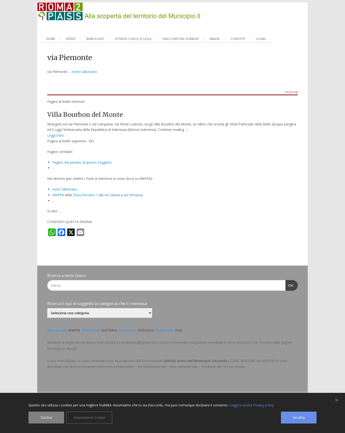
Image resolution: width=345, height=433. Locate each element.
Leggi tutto (55, 135)
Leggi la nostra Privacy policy (251, 405)
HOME (50, 39)
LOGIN (261, 39)
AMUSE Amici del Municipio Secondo (195, 360)
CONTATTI (238, 39)
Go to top (291, 92)
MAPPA (58, 195)
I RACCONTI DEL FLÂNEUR (180, 39)
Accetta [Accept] (299, 417)
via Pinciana (133, 195)
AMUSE (215, 39)
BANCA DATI (95, 39)
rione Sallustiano (84, 71)
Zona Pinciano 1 (85, 195)
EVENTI (71, 39)
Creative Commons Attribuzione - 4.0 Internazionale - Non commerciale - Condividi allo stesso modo (163, 366)
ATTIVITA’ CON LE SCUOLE (133, 39)
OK (289, 284)
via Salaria (112, 195)
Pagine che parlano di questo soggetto (82, 162)
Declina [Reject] (46, 417)
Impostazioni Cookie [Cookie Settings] (89, 417)
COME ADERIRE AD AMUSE (251, 360)
